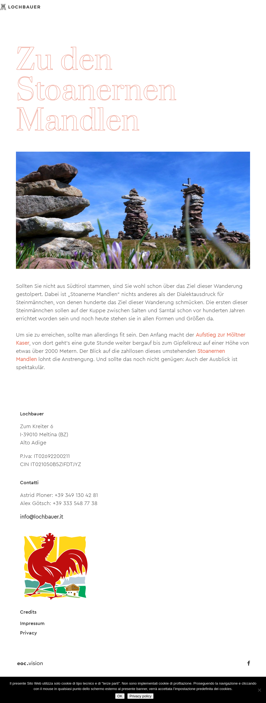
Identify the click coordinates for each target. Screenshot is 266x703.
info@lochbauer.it (41, 517)
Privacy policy (140, 696)
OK (119, 696)
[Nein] (259, 690)
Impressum (32, 623)
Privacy (28, 632)
